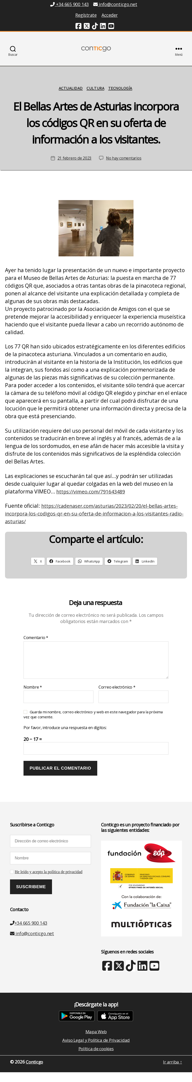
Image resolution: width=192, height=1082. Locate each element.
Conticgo (35, 1072)
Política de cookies (96, 1058)
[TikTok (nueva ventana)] (95, 27)
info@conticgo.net (32, 941)
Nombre (33, 695)
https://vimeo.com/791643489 (93, 499)
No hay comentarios (124, 166)
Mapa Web (96, 1040)
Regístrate (85, 15)
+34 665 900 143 (28, 931)
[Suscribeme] (31, 895)
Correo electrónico (117, 695)
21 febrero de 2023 (73, 166)
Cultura (95, 96)
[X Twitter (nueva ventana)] (118, 976)
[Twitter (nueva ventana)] (87, 27)
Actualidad (69, 96)
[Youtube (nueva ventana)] (111, 27)
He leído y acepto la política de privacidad (48, 880)
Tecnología (122, 96)
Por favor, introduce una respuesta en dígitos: (65, 736)
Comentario (36, 646)
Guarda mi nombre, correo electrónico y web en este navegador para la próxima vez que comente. (93, 723)
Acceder (110, 15)
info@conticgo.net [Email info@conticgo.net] (115, 4)
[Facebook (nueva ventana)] (79, 27)
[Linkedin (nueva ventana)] (103, 27)
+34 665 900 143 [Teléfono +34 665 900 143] (69, 4)
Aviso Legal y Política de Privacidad (96, 1049)
